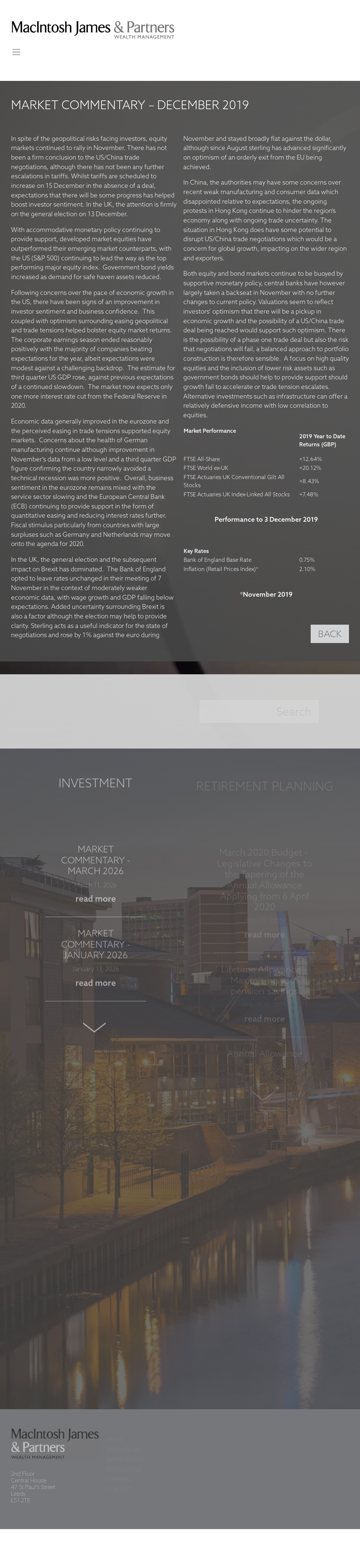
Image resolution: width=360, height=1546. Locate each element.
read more (95, 902)
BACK (330, 634)
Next (95, 1030)
